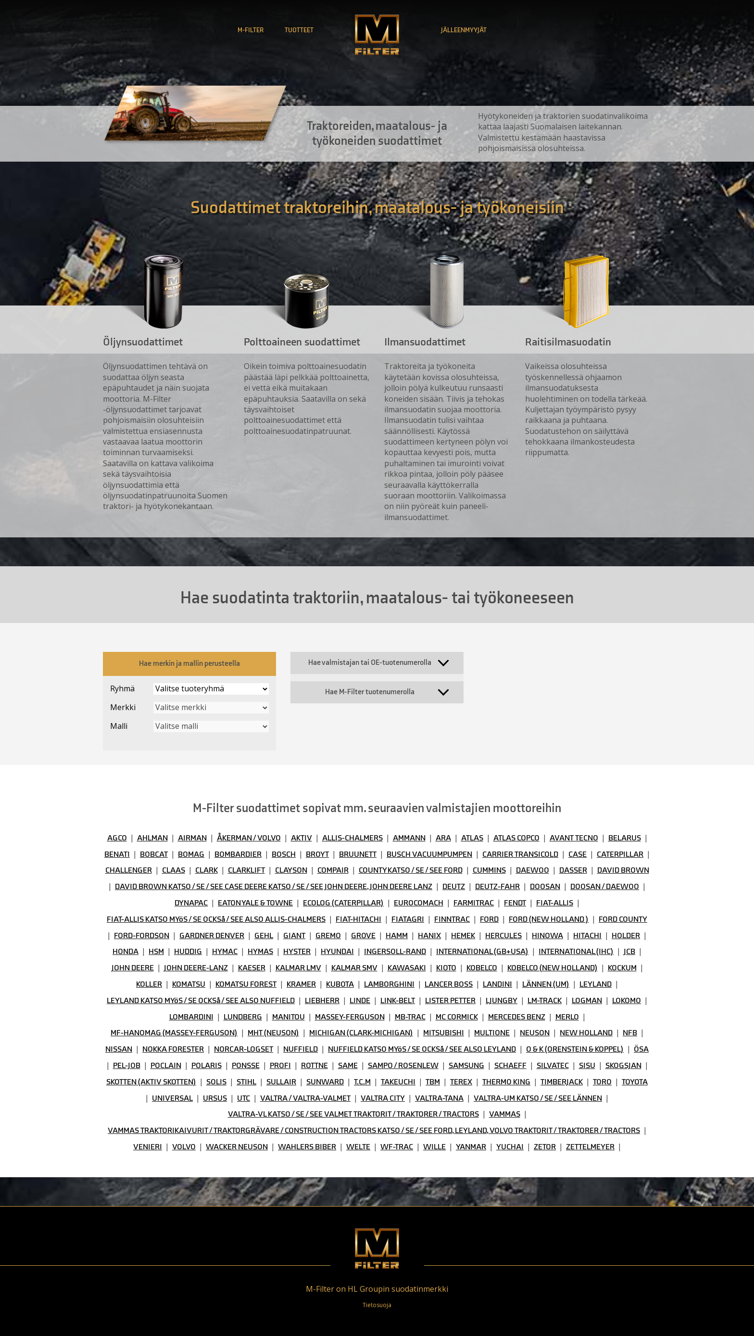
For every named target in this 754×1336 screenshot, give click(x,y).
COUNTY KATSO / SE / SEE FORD (411, 870)
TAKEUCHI (398, 1082)
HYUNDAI (337, 951)
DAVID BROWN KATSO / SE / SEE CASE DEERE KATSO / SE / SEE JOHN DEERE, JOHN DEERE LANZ (273, 886)
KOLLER (149, 984)
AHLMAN (152, 838)
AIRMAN (192, 838)
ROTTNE (314, 1065)
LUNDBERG (243, 1017)
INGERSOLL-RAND (395, 951)
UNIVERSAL (172, 1098)
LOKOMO (626, 1000)
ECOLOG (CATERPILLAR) (343, 903)
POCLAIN (166, 1065)
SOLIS (216, 1082)
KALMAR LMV (298, 968)
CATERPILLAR (620, 854)
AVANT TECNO (574, 838)
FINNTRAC (452, 919)
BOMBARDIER (238, 854)
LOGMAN (587, 1000)
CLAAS (173, 870)
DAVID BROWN (623, 870)
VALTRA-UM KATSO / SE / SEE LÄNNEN (538, 1098)
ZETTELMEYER (590, 1147)
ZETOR (545, 1147)
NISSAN (118, 1049)
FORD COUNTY (623, 919)
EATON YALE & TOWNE (255, 903)
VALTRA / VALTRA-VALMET (305, 1098)
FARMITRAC (473, 903)
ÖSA (641, 1049)
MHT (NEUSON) (273, 1033)
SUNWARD (325, 1082)
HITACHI (587, 936)
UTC (243, 1098)
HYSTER (297, 951)
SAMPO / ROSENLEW (403, 1065)
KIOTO (446, 968)
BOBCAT (154, 854)
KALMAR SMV (354, 968)
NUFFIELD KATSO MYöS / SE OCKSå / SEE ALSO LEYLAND (422, 1049)
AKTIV (301, 838)
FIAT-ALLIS (554, 903)
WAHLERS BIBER (307, 1147)
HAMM (397, 936)
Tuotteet (299, 30)
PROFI (280, 1065)
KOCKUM (622, 968)
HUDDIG (188, 951)
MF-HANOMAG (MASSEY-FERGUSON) (174, 1033)
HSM (156, 951)
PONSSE (246, 1065)
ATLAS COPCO (516, 838)
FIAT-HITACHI (358, 919)
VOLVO (184, 1147)
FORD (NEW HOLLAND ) (549, 919)
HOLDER (626, 936)
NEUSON (535, 1033)
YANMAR (471, 1147)
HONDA (125, 951)
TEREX (461, 1082)
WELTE (358, 1147)
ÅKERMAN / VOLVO (249, 838)
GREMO (328, 936)
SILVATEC (553, 1065)
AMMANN (409, 838)
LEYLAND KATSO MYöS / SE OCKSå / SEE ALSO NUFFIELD (201, 1000)
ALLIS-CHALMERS (352, 838)
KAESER (251, 968)
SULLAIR (281, 1082)
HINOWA (547, 936)
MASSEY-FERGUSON (350, 1017)
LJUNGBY (501, 1000)
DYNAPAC (191, 903)
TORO (602, 1082)
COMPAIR (333, 870)
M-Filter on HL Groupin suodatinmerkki (377, 1289)
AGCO (117, 838)
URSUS (215, 1098)
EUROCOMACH (418, 903)
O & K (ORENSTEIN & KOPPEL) (575, 1049)
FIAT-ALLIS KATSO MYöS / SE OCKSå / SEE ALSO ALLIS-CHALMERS (216, 919)
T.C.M (362, 1082)
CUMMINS (489, 870)
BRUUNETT (358, 854)
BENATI (117, 854)
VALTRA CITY (383, 1098)
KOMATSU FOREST (245, 984)
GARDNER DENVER (211, 936)
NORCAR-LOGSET (243, 1049)
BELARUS (624, 838)
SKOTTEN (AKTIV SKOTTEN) (151, 1082)
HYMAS (260, 951)
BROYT (317, 854)
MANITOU (288, 1017)
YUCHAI (510, 1147)
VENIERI (147, 1147)
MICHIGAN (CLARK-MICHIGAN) (361, 1033)
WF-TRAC (396, 1147)
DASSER (573, 870)
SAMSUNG (466, 1065)
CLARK (206, 870)
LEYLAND (595, 984)
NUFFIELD (300, 1049)
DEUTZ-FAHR (497, 886)
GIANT (294, 936)
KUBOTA (340, 984)
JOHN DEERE (133, 968)
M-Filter (251, 30)
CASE (577, 854)
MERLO (567, 1017)
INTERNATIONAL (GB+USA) (482, 951)
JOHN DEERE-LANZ (196, 968)
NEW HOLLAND (586, 1033)
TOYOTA (635, 1082)
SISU (587, 1065)
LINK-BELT (397, 1000)
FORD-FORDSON (141, 936)
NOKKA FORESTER (173, 1049)
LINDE (360, 1000)
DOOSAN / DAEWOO (604, 886)
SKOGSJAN (623, 1065)
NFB (630, 1033)
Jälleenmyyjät (464, 30)
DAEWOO (532, 870)
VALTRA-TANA (439, 1098)
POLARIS (206, 1065)
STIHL (246, 1082)
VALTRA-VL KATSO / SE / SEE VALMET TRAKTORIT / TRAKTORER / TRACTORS (353, 1114)
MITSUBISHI (443, 1033)
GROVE (363, 936)
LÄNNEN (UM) (545, 984)
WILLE (434, 1147)
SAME (348, 1065)
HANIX (429, 936)
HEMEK (463, 936)
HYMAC (225, 951)
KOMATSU (188, 984)
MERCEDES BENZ (516, 1017)
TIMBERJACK (561, 1082)
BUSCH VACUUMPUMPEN (429, 854)
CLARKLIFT (246, 870)
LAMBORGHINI (389, 984)
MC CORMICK (457, 1017)
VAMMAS (504, 1114)
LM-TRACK (545, 1000)
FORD (489, 919)
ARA (443, 838)
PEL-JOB (126, 1065)
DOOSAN (545, 886)
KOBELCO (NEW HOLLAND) (552, 968)
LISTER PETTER (450, 1000)
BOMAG (191, 854)
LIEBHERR (322, 1000)
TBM (433, 1082)
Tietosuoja (377, 1305)
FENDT (515, 903)
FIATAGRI (407, 919)
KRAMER (301, 984)
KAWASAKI (407, 968)
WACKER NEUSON (237, 1147)
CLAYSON (291, 870)
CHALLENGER (128, 870)
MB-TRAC (410, 1017)
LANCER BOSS (449, 984)
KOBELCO (481, 968)
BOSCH (284, 854)
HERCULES (503, 936)
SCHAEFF (510, 1065)
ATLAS (472, 838)
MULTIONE (492, 1033)
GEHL (263, 936)
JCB (629, 951)
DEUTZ (453, 886)
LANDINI (497, 984)
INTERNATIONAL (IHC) (576, 951)
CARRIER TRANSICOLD (520, 854)
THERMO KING (506, 1082)
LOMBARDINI (191, 1017)
